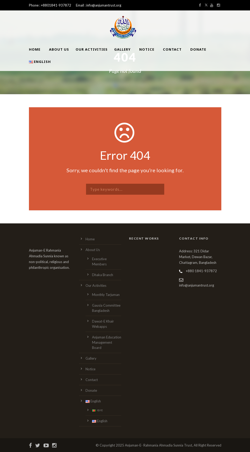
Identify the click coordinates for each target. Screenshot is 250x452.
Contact (172, 49)
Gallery (122, 49)
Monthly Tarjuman (106, 295)
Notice (146, 49)
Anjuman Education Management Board (106, 342)
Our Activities (92, 49)
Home (34, 49)
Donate (198, 49)
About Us (59, 49)
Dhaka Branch (102, 275)
